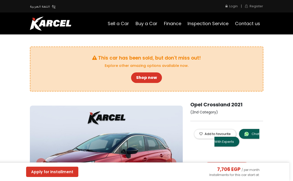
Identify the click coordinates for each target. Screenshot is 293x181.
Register (254, 6)
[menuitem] (119, 23)
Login (231, 6)
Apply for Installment (52, 171)
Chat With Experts (237, 137)
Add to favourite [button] (215, 133)
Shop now (146, 77)
